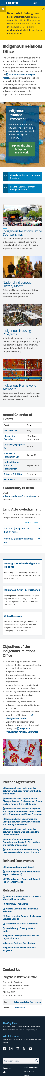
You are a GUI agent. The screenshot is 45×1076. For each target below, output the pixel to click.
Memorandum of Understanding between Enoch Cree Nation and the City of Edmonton (22, 791)
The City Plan (10, 1023)
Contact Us (7, 1068)
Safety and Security (31, 1067)
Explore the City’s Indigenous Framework (21, 149)
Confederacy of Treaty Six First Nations (19, 929)
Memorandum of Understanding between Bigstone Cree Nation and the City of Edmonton (21, 832)
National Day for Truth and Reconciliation (11, 465)
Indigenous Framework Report (19, 867)
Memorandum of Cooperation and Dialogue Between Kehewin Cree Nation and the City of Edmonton (21, 822)
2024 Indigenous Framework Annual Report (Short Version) (21, 880)
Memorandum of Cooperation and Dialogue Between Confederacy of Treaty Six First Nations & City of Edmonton (22, 801)
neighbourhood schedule (19, 30)
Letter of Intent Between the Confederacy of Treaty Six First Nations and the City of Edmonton (21, 842)
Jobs (4, 1072)
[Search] (18, 1061)
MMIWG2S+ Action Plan (17, 904)
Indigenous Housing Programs (17, 332)
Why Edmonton (11, 1036)
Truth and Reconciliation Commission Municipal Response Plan (22, 898)
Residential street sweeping (20, 16)
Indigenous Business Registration (19, 943)
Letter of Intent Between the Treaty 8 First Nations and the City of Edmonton (22, 851)
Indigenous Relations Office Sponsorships (22, 233)
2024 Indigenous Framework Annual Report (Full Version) (21, 873)
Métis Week (9, 479)
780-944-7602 (19, 1007)
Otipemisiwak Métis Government (22, 923)
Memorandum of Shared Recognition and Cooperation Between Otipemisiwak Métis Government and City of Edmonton (22, 811)
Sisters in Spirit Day (13, 474)
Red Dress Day (10, 430)
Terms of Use (29, 1071)
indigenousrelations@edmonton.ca (19, 496)
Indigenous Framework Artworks (19, 387)
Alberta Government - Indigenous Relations (20, 910)
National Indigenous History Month (17, 284)
